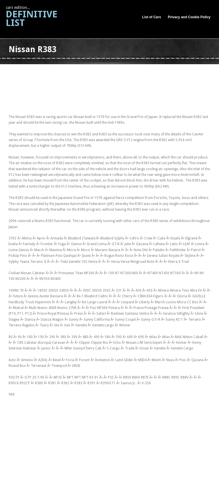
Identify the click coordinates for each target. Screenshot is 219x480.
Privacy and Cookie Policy (189, 17)
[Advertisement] (112, 71)
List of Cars (151, 17)
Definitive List (31, 16)
